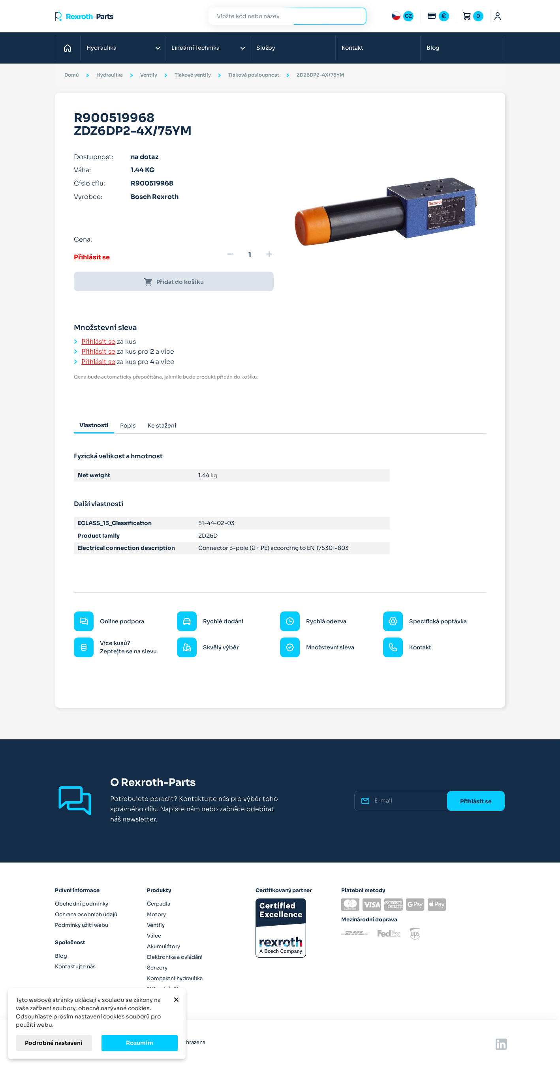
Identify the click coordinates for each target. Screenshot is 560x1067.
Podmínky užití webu (81, 925)
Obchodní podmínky (81, 903)
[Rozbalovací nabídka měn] (438, 16)
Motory (156, 914)
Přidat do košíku (174, 282)
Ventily (156, 925)
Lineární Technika (195, 47)
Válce (154, 935)
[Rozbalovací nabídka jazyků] (402, 16)
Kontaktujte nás (75, 966)
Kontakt (352, 47)
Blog (433, 47)
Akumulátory (163, 946)
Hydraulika (101, 47)
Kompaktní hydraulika (175, 978)
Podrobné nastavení (54, 1042)
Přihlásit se (92, 257)
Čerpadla (158, 903)
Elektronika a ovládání (175, 957)
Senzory (157, 967)
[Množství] (249, 255)
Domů (69, 47)
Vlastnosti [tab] (94, 425)
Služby (265, 47)
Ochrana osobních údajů (86, 914)
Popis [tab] (128, 425)
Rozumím (139, 1042)
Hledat (355, 16)
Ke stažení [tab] (162, 425)
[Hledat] (281, 16)
